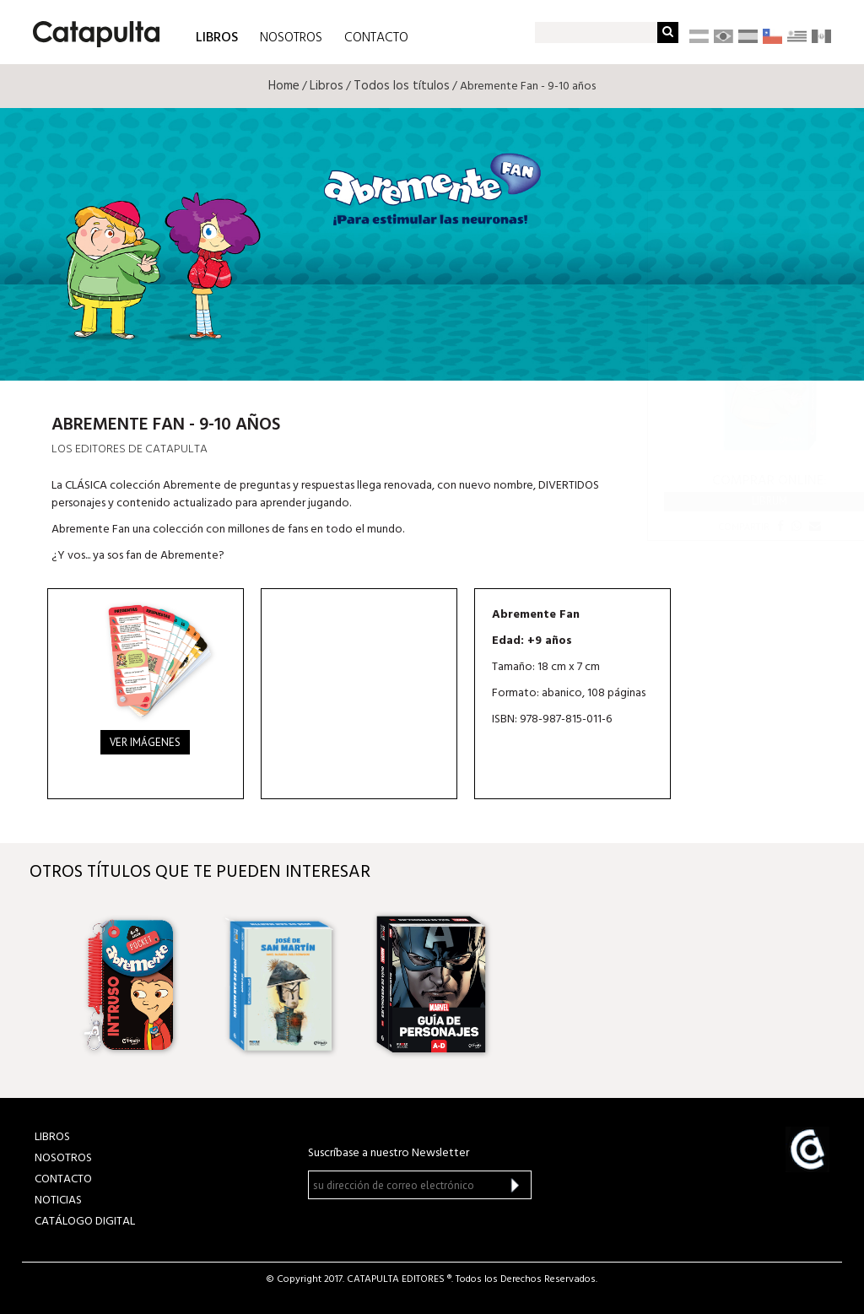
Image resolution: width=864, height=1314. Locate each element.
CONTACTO (376, 38)
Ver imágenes (145, 742)
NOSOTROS (291, 38)
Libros (326, 86)
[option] (130, 984)
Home (284, 86)
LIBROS (217, 36)
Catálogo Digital (85, 1221)
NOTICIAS (58, 1200)
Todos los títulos (402, 86)
